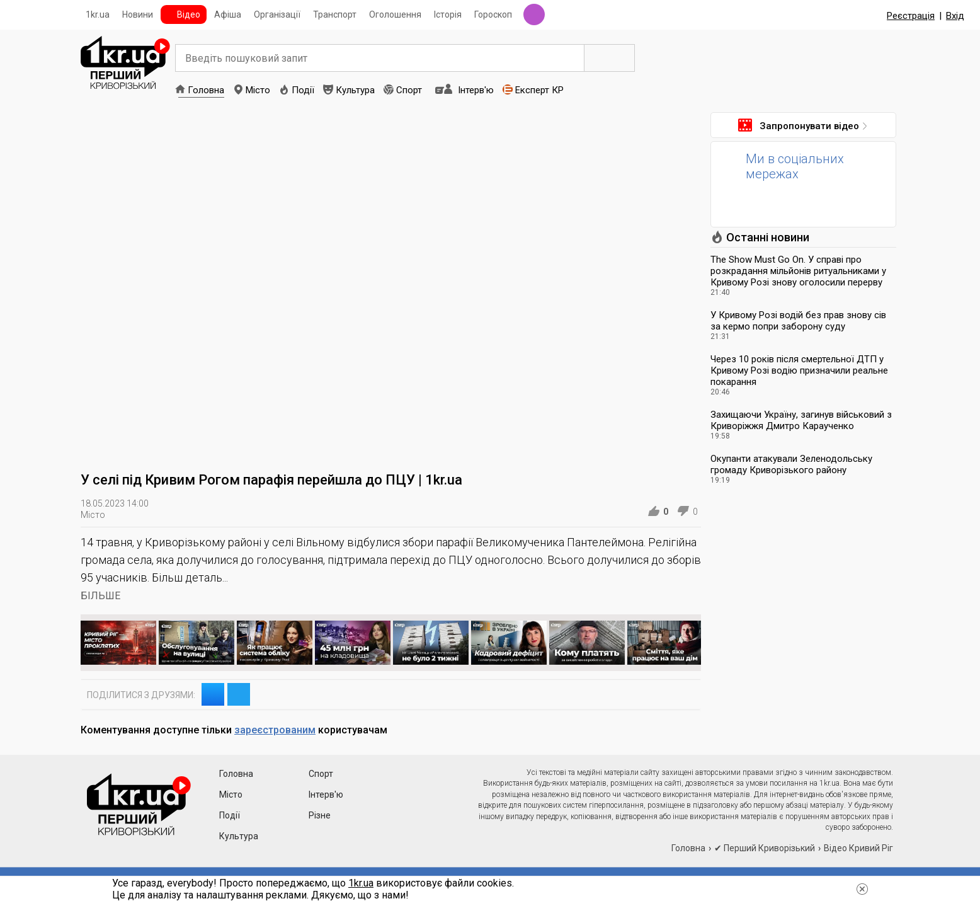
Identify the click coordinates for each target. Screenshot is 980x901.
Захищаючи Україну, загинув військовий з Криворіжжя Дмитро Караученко (801, 420)
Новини (137, 14)
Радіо (534, 14)
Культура (355, 90)
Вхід (955, 15)
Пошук (609, 58)
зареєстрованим (275, 730)
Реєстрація (911, 15)
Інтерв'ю (476, 90)
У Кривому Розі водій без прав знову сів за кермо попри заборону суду (798, 320)
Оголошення (395, 14)
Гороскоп (493, 14)
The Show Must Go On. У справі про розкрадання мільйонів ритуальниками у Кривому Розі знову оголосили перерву (798, 271)
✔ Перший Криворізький (764, 848)
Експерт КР (539, 90)
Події (303, 90)
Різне (320, 815)
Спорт (409, 90)
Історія (448, 14)
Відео (188, 14)
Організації (277, 14)
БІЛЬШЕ (100, 596)
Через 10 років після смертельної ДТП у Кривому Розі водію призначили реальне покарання (799, 370)
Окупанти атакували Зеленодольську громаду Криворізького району (791, 464)
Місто (258, 90)
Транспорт (334, 14)
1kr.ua (98, 14)
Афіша (227, 14)
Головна (206, 90)
